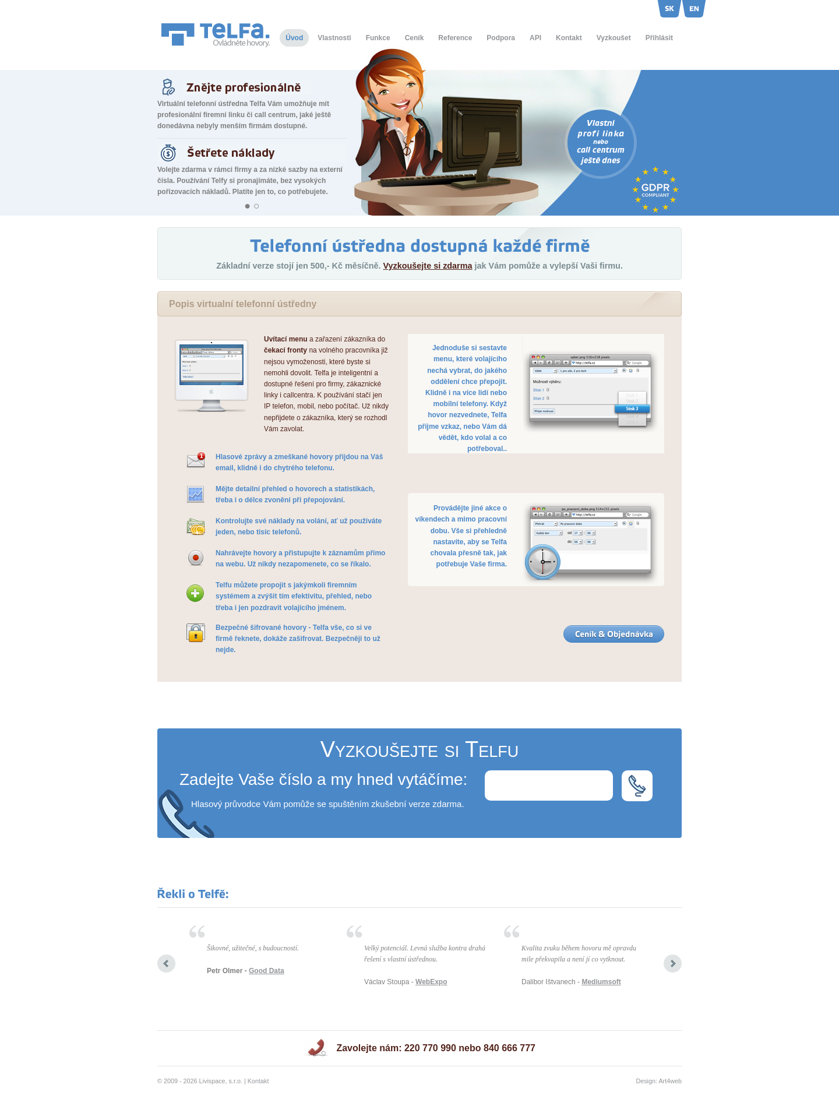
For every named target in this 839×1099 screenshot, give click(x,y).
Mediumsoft (601, 982)
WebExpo (431, 982)
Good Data (266, 971)
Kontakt (258, 1080)
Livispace (212, 1080)
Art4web (670, 1080)
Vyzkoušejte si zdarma (427, 265)
